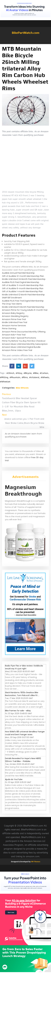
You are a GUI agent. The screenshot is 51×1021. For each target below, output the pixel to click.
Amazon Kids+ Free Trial (13, 334)
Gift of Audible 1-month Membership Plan (22, 291)
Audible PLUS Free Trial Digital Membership (23, 300)
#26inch (10, 373)
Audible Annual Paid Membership (18, 272)
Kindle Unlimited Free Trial (14, 322)
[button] (25, 42)
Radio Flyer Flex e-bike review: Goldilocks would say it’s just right (24, 667)
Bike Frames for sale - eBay (18, 710)
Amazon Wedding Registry (15, 316)
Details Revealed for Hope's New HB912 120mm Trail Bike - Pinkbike (23, 760)
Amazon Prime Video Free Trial (17, 350)
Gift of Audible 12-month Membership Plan (23, 276)
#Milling (4, 377)
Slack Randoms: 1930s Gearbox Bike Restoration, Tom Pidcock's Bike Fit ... (22, 694)
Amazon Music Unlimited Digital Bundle (21, 347)
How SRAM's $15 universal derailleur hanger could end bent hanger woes (25, 733)
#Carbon (44, 373)
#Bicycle (28, 373)
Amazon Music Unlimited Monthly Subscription (25, 344)
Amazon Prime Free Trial (14, 319)
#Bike (35, 373)
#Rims (25, 377)
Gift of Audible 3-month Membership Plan (22, 285)
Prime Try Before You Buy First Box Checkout (23, 340)
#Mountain (15, 377)
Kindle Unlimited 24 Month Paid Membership (23, 279)
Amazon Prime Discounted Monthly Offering (23, 331)
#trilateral (34, 377)
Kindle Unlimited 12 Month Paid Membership (23, 294)
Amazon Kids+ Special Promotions (19, 337)
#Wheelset (5, 381)
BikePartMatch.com (25, 32)
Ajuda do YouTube (13, 779)
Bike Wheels (22, 387)
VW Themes (35, 862)
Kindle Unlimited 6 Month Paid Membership (23, 306)
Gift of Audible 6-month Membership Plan (22, 288)
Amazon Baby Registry (13, 313)
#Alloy (19, 373)
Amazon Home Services (14, 325)
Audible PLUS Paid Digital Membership (20, 282)
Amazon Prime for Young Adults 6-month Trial (24, 309)
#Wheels (45, 377)
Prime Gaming (9, 328)
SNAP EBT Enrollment (12, 297)
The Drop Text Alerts (12, 303)
